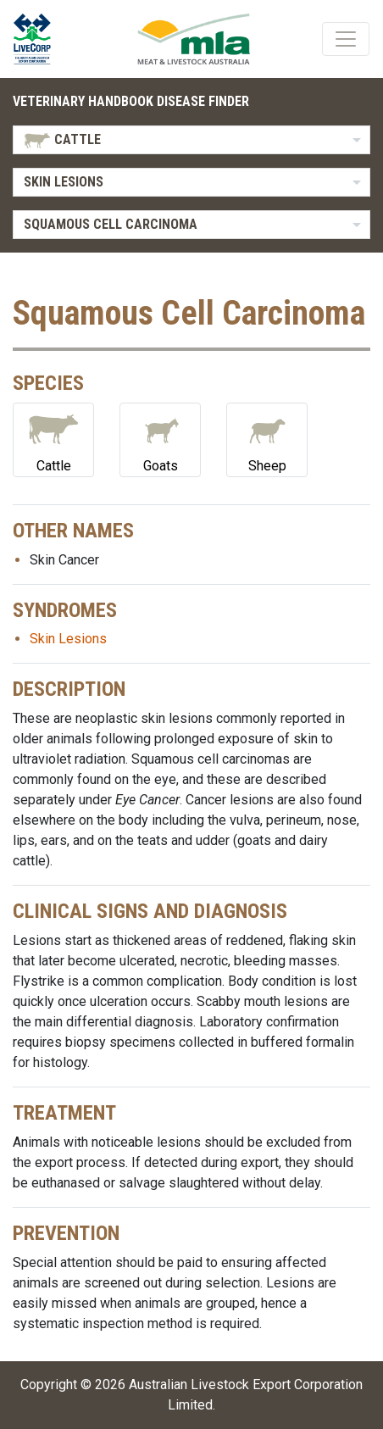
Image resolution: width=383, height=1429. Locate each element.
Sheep (267, 438)
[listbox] (191, 139)
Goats (160, 438)
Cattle (53, 438)
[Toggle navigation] (345, 39)
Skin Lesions (68, 639)
